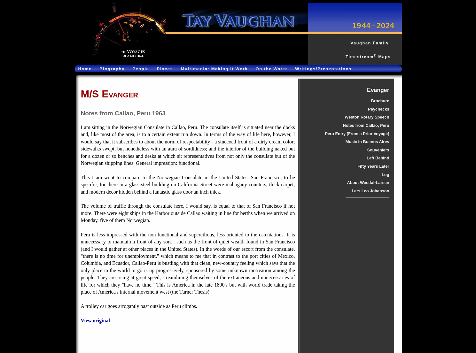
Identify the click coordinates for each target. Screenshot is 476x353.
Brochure (380, 100)
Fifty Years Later (373, 166)
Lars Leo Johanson (370, 190)
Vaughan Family (369, 43)
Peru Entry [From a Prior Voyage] (357, 133)
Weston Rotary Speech (367, 117)
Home (85, 68)
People (140, 68)
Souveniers (378, 150)
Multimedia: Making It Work (214, 68)
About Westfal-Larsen (368, 182)
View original (95, 320)
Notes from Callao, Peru (366, 125)
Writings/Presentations (323, 68)
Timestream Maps (368, 56)
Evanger (378, 90)
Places (165, 68)
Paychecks (378, 109)
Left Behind (378, 158)
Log (385, 174)
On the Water (271, 68)
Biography (112, 68)
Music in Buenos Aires (367, 141)
